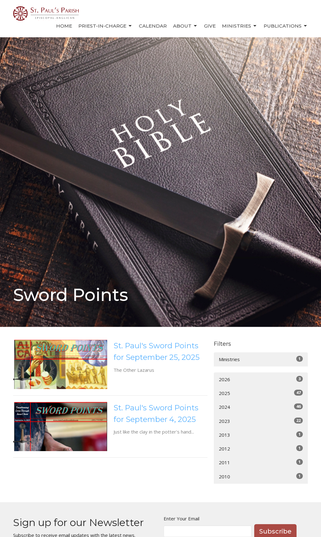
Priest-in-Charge (105, 26)
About (185, 26)
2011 (261, 462)
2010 (261, 476)
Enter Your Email (181, 518)
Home (64, 26)
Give (210, 26)
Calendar (153, 26)
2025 (261, 393)
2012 (261, 448)
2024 (261, 406)
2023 (261, 421)
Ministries (239, 26)
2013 (261, 434)
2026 (261, 379)
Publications (286, 26)
